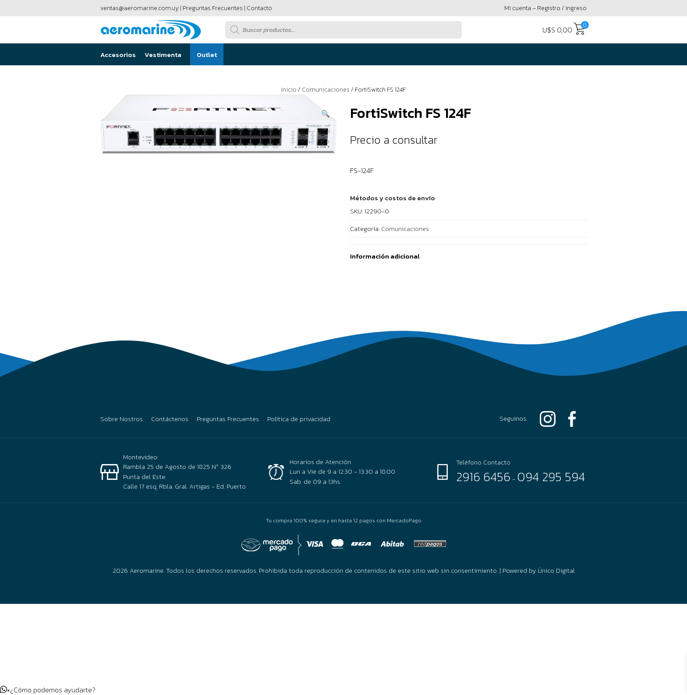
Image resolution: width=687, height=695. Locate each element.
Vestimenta (163, 55)
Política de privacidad (298, 419)
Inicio (289, 89)
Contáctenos (169, 419)
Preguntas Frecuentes (213, 8)
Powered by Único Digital (539, 570)
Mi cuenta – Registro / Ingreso (545, 8)
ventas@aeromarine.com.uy (139, 8)
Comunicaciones (326, 89)
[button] (325, 113)
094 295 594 (551, 477)
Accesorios (118, 55)
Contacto (259, 8)
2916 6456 (483, 477)
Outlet (207, 55)
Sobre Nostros (121, 419)
